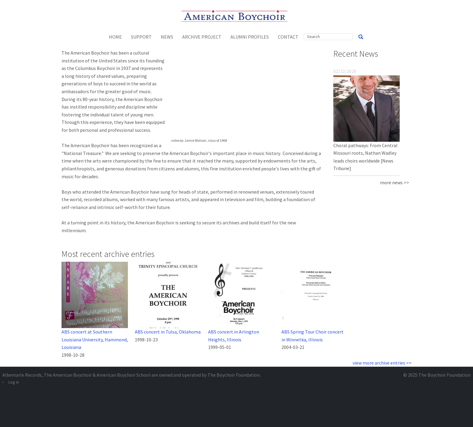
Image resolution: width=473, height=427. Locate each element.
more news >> (394, 182)
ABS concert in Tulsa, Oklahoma (168, 332)
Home (115, 37)
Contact (288, 37)
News (167, 37)
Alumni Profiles (249, 37)
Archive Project (201, 37)
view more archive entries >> (382, 363)
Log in (13, 382)
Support (141, 37)
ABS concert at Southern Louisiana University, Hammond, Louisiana (95, 339)
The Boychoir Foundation (444, 375)
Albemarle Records (22, 375)
